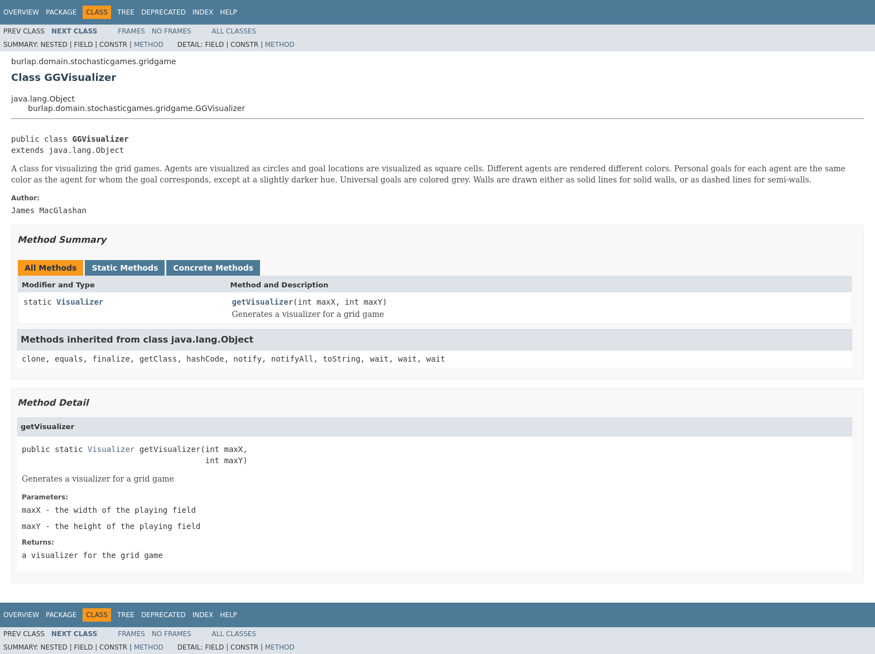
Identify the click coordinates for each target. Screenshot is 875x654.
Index (203, 12)
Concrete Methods (213, 267)
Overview (21, 12)
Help (228, 12)
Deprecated (163, 12)
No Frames (171, 31)
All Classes (234, 31)
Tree (125, 12)
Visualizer (79, 301)
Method (149, 45)
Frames (131, 31)
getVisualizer (263, 301)
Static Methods (125, 267)
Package (61, 12)
